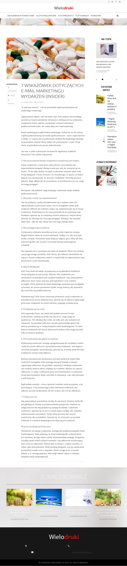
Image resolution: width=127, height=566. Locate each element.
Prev (96, 79)
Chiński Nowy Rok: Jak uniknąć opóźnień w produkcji (112, 102)
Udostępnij (12, 89)
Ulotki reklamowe (46, 15)
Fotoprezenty (66, 15)
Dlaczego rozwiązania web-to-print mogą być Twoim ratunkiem (108, 513)
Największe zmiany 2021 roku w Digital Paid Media (112, 141)
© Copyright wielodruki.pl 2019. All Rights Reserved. (63, 563)
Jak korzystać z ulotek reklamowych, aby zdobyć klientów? (105, 64)
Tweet (11, 96)
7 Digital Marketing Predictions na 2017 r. (111, 123)
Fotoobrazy (82, 15)
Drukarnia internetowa (20, 15)
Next (116, 79)
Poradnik (96, 15)
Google (11, 101)
